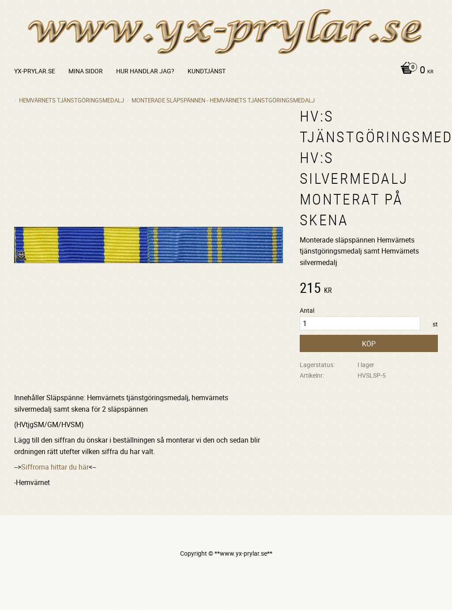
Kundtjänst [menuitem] (207, 71)
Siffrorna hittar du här (55, 467)
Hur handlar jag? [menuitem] (145, 71)
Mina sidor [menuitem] (85, 71)
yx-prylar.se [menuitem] (34, 71)
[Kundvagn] (414, 70)
